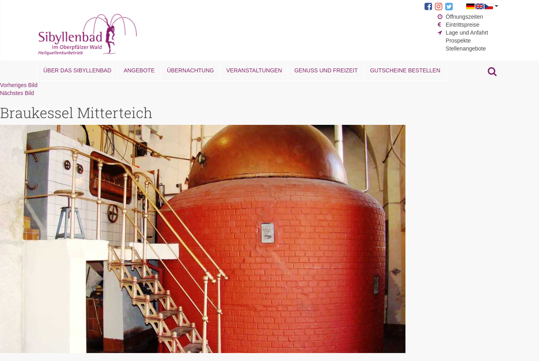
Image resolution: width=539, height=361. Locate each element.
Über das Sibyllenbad (77, 70)
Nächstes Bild (17, 93)
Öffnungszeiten (464, 17)
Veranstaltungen (254, 70)
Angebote (139, 70)
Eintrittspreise (462, 24)
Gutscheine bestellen (405, 70)
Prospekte (458, 40)
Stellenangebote (466, 48)
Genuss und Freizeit (325, 70)
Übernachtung (190, 70)
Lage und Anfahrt (467, 32)
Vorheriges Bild (18, 85)
